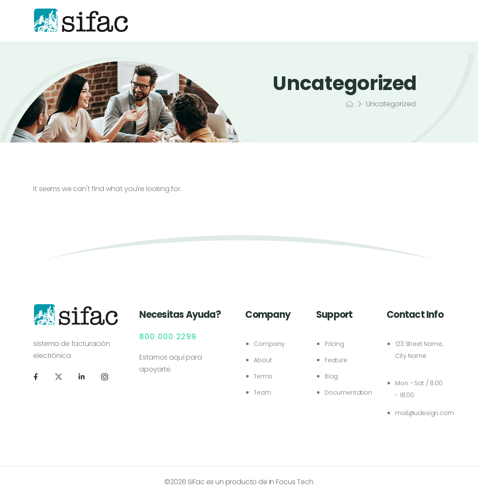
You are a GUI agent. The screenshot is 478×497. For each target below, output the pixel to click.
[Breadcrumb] (349, 104)
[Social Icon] (35, 377)
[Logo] (81, 20)
